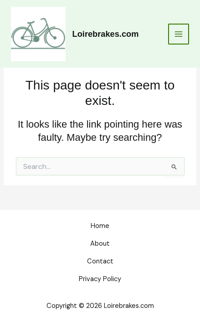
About (100, 243)
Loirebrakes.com (105, 34)
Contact (100, 261)
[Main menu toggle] (178, 34)
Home (100, 226)
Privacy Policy (100, 279)
